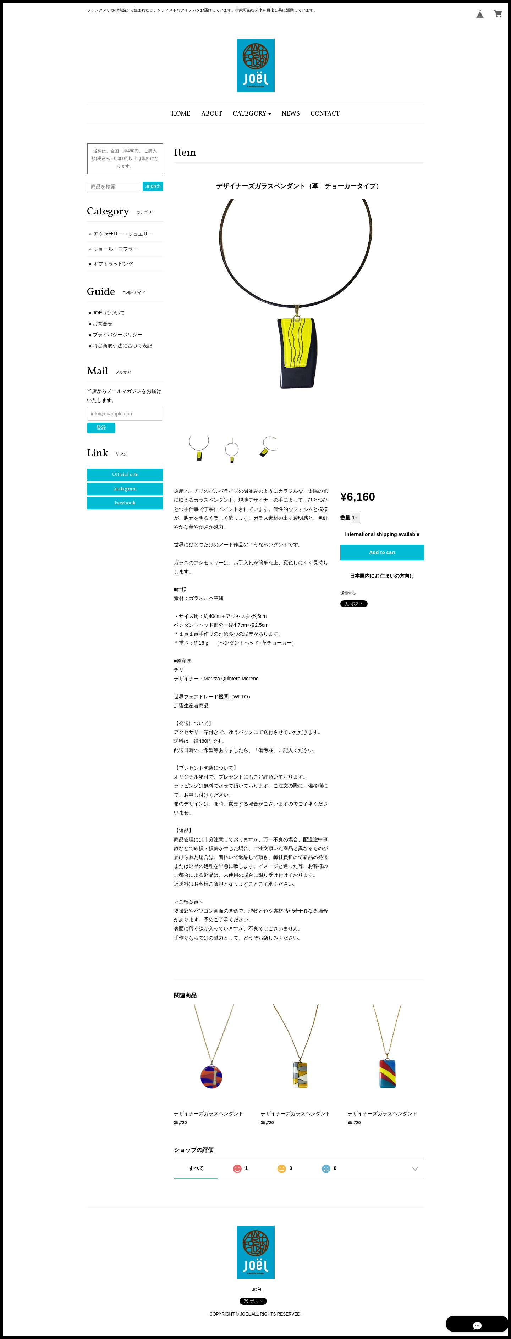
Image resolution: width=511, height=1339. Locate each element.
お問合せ (102, 324)
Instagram (125, 489)
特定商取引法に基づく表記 (122, 345)
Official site (125, 475)
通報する (348, 593)
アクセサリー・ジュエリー (123, 234)
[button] (252, 114)
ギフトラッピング (113, 264)
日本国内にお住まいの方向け (382, 576)
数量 (345, 517)
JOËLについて (109, 313)
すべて (196, 1168)
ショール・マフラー (115, 249)
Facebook (125, 503)
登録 (101, 427)
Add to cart (382, 552)
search (152, 186)
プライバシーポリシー (117, 334)
